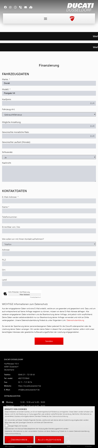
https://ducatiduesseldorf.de (29, 386)
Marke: (5, 79)
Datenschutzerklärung (75, 320)
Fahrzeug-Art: (8, 109)
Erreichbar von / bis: (11, 236)
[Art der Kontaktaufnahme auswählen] (49, 253)
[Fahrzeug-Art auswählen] (49, 114)
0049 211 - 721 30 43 (26, 374)
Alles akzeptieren (49, 439)
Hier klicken (25, 294)
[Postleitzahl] (49, 273)
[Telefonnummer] (49, 230)
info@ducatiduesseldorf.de (29, 389)
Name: (5, 216)
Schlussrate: (7, 152)
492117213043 (23, 378)
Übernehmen (19, 439)
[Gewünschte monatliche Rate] (45, 136)
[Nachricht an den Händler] (49, 174)
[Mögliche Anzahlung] (45, 126)
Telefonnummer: (9, 226)
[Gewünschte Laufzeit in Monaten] (49, 146)
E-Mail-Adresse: (10, 206)
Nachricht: (6, 163)
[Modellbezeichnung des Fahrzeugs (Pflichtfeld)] (49, 93)
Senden (49, 341)
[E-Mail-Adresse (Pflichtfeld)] (49, 210)
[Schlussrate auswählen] (49, 157)
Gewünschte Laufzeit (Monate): (16, 142)
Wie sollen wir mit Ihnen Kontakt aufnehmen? (23, 248)
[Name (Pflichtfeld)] (49, 220)
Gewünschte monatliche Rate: (15, 132)
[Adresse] (49, 263)
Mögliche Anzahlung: (11, 122)
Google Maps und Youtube (18, 426)
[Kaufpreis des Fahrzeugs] (45, 103)
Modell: (5, 89)
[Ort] (49, 283)
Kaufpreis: (6, 99)
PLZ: (4, 269)
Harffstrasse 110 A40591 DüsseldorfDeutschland (11, 366)
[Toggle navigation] (45, 18)
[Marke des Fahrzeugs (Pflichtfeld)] (49, 83)
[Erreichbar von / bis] (49, 240)
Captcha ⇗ (35, 297)
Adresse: (6, 259)
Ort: (4, 279)
